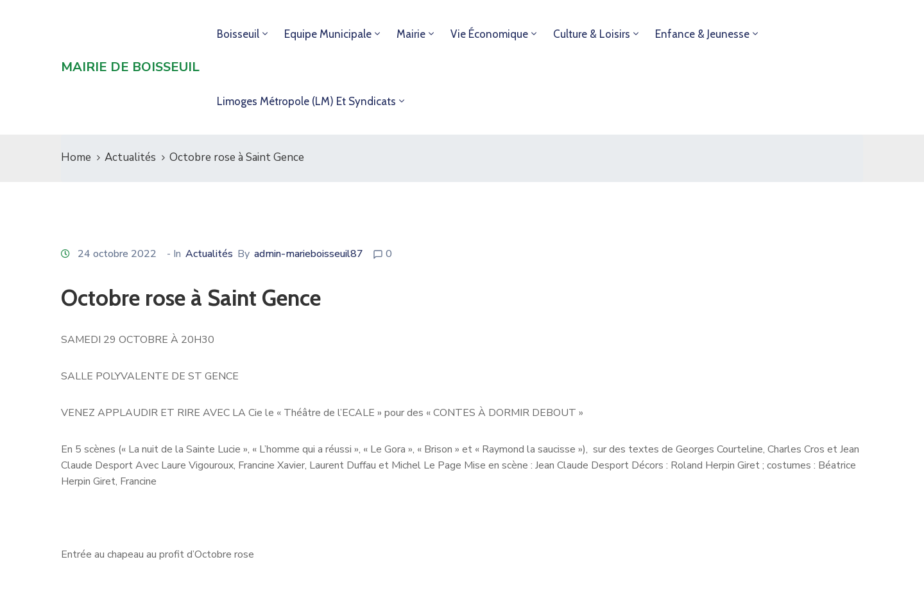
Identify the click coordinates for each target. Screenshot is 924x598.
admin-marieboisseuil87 (308, 254)
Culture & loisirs (591, 34)
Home (76, 157)
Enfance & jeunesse (702, 34)
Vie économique (489, 34)
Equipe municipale (328, 34)
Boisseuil (238, 34)
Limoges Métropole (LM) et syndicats (306, 101)
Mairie (411, 34)
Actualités (130, 157)
